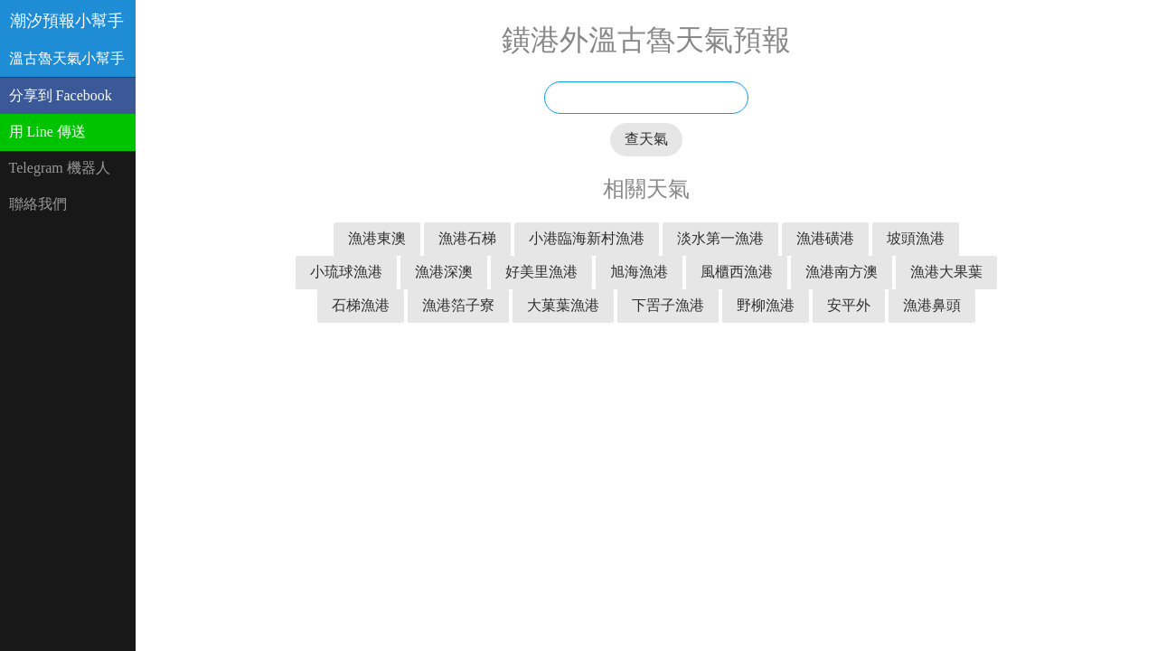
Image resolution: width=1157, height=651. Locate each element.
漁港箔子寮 (458, 305)
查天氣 (646, 138)
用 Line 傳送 (47, 131)
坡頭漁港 (916, 238)
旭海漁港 (639, 271)
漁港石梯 (467, 238)
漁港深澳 (444, 271)
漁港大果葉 (946, 271)
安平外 (848, 305)
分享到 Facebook (60, 95)
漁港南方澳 (841, 271)
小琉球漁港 (346, 271)
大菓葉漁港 (563, 305)
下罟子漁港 (668, 305)
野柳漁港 (766, 305)
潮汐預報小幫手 (67, 21)
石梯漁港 (361, 305)
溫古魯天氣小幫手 (67, 58)
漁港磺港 (825, 238)
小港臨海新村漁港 (586, 238)
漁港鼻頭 (932, 305)
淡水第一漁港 (720, 238)
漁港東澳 (377, 238)
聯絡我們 (38, 204)
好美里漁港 (541, 271)
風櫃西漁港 (737, 271)
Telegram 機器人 (59, 167)
